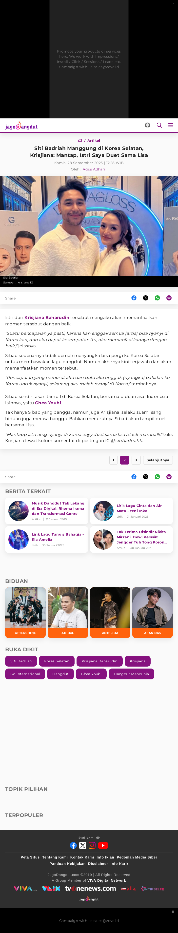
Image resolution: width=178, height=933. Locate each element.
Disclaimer (98, 864)
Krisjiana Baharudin (46, 317)
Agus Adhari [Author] (94, 169)
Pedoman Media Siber (137, 857)
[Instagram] (92, 845)
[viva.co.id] (25, 888)
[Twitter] (82, 845)
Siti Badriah (21, 661)
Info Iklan (105, 857)
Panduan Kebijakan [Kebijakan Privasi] (68, 864)
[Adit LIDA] (110, 612)
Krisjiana (138, 661)
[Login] (147, 125)
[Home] (81, 140)
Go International (25, 674)
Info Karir (119, 864)
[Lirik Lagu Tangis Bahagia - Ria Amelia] (46, 539)
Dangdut (60, 674)
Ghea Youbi (48, 402)
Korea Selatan (56, 661)
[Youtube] (103, 845)
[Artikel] (93, 140)
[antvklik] (128, 888)
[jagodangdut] (89, 898)
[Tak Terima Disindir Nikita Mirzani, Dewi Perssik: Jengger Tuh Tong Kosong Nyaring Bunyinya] (131, 539)
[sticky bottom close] (173, 911)
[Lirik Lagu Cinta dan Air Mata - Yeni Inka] (131, 511)
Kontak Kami (82, 857)
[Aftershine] (25, 612)
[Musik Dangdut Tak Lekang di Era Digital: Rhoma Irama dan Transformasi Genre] (46, 511)
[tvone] (90, 888)
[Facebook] (73, 845)
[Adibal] (68, 612)
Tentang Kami (55, 857)
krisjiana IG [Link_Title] (25, 282)
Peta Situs (30, 857)
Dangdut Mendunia (131, 674)
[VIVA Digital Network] (106, 880)
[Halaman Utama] (20, 125)
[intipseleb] (152, 888)
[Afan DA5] (152, 612)
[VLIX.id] (51, 888)
